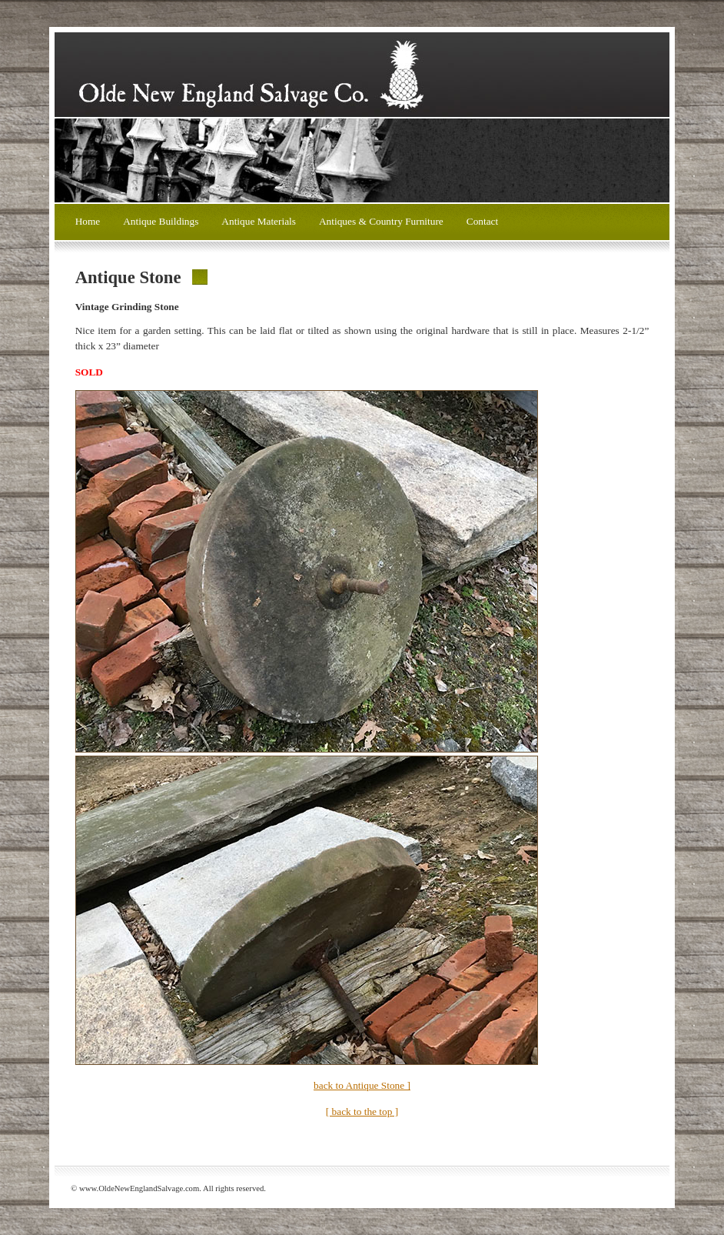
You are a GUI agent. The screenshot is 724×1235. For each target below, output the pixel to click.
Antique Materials (258, 221)
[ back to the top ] (362, 1111)
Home (88, 221)
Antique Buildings (160, 221)
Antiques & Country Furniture (381, 221)
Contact (482, 221)
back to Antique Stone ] (362, 1085)
